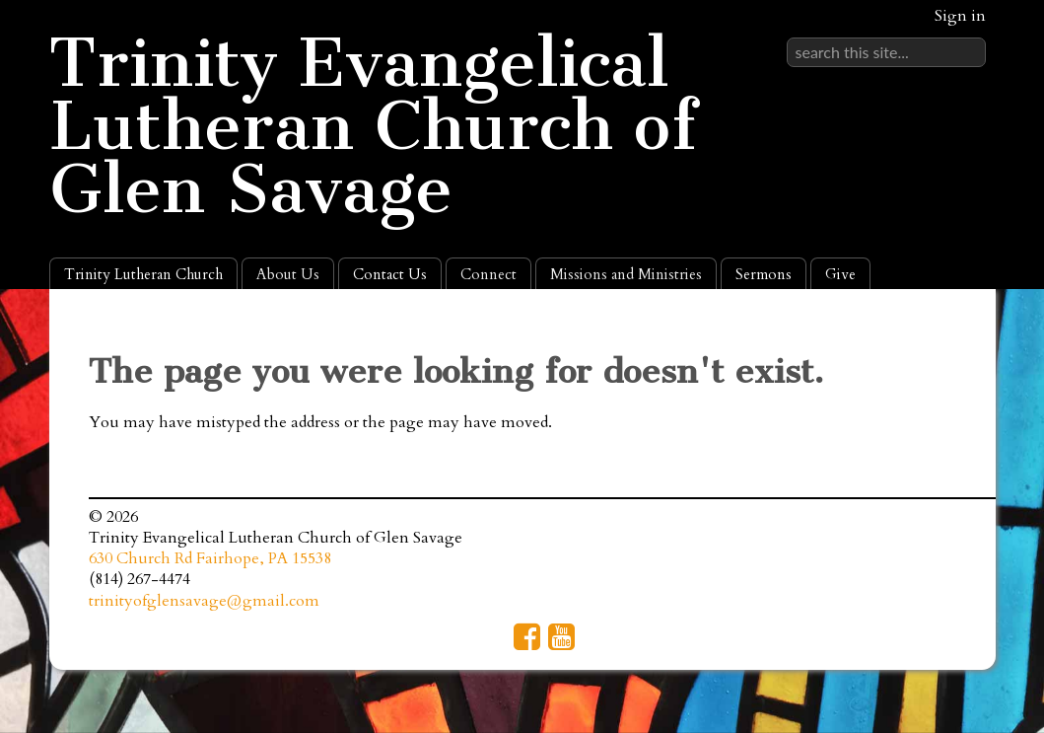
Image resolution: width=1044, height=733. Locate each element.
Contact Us (390, 274)
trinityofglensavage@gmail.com (204, 601)
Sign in (960, 16)
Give (840, 274)
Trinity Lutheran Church (143, 274)
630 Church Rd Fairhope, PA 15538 (210, 558)
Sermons (763, 274)
